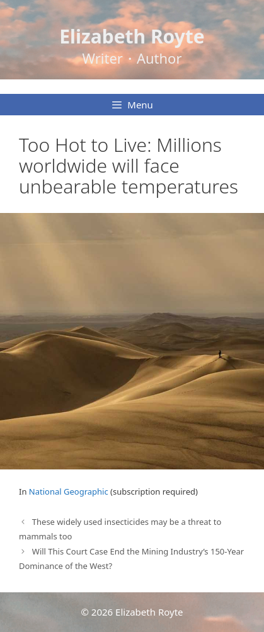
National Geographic (68, 491)
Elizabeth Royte (132, 36)
